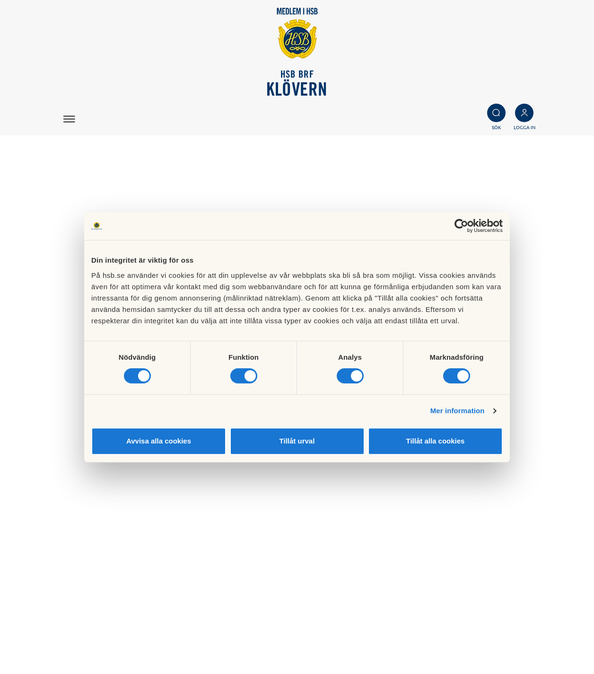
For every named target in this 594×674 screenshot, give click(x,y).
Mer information (457, 411)
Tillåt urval (297, 441)
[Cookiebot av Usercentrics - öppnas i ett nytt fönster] (461, 226)
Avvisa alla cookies (158, 441)
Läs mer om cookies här (360, 627)
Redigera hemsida (351, 648)
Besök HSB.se (344, 616)
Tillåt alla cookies (435, 441)
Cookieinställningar (353, 638)
